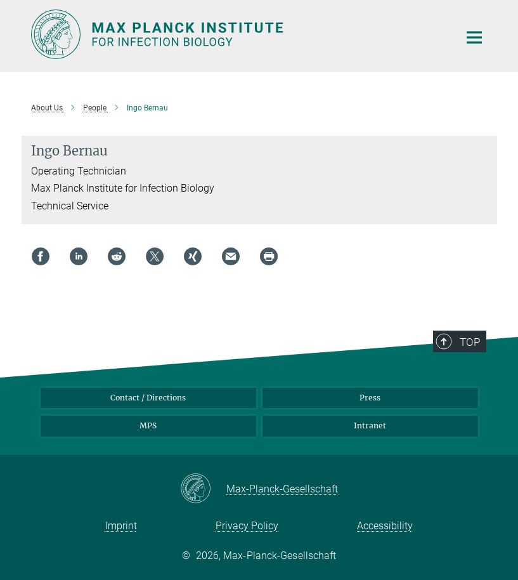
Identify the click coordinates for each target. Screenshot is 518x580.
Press (369, 397)
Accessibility (385, 526)
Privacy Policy (247, 526)
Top (470, 342)
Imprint (121, 526)
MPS (148, 425)
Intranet (370, 425)
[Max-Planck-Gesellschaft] (203, 489)
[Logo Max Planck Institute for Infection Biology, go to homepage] (237, 34)
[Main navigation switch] (474, 37)
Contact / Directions (148, 397)
